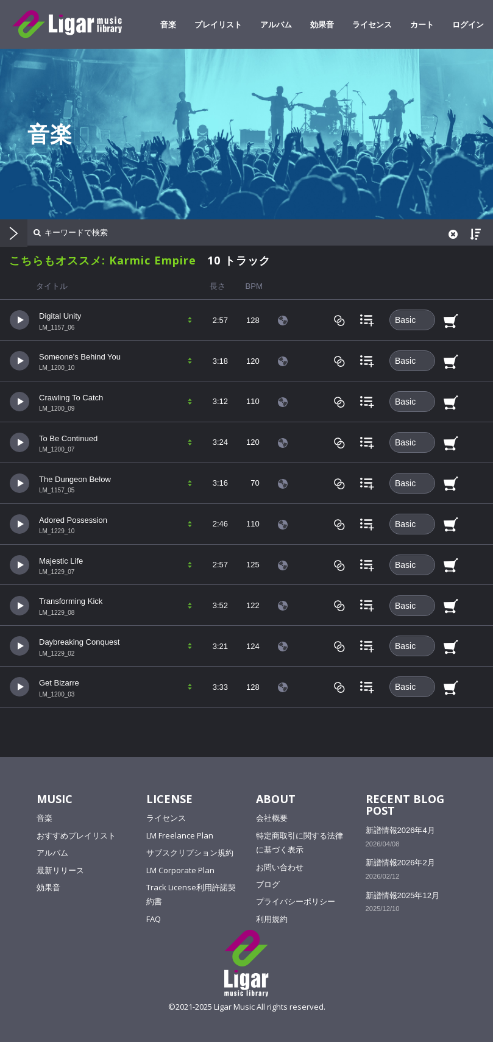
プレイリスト (218, 24)
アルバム (276, 24)
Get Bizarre (59, 682)
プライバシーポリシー (295, 901)
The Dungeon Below (75, 479)
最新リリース (60, 870)
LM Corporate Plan (180, 870)
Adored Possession (73, 520)
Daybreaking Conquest (79, 642)
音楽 (168, 24)
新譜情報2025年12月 (402, 895)
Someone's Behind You (80, 356)
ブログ (268, 884)
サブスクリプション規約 (189, 852)
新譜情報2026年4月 (400, 830)
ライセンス (372, 24)
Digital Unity (60, 316)
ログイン (468, 24)
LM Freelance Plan (179, 835)
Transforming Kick (70, 601)
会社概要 (272, 817)
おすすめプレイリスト (76, 835)
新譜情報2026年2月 (400, 862)
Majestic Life (61, 560)
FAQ (153, 918)
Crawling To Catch (71, 397)
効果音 (322, 24)
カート (422, 24)
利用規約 (272, 918)
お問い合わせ (279, 867)
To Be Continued (68, 438)
